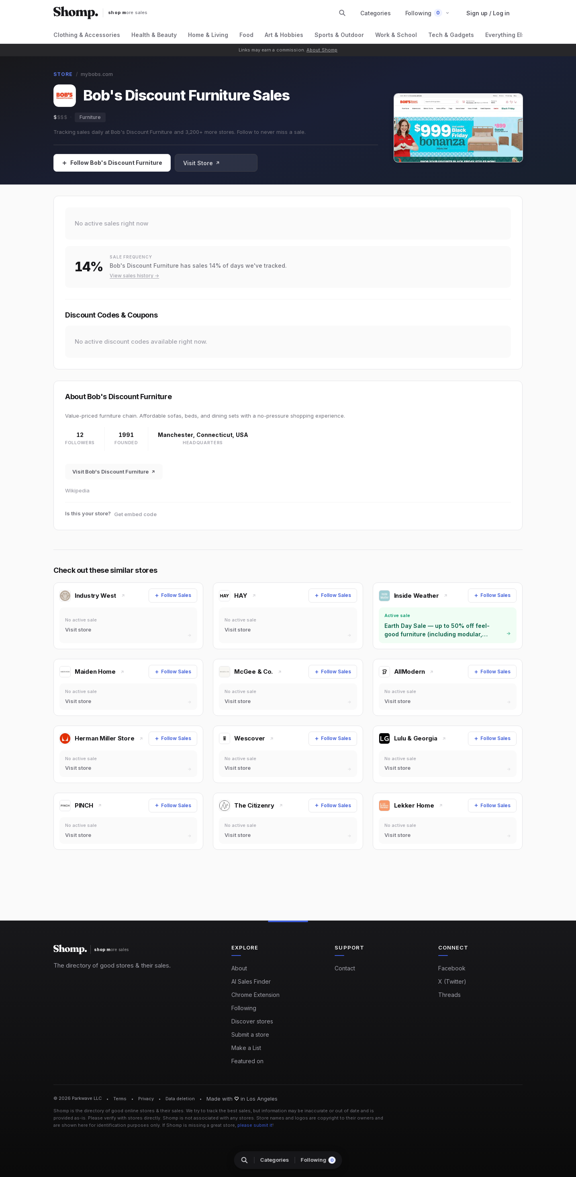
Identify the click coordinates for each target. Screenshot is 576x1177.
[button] (427, 13)
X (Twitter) (452, 981)
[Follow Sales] (112, 163)
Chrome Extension (255, 994)
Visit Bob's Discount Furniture (113, 471)
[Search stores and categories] (342, 13)
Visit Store (201, 163)
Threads (449, 994)
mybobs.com (97, 74)
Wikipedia (77, 490)
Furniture (90, 117)
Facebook (452, 968)
